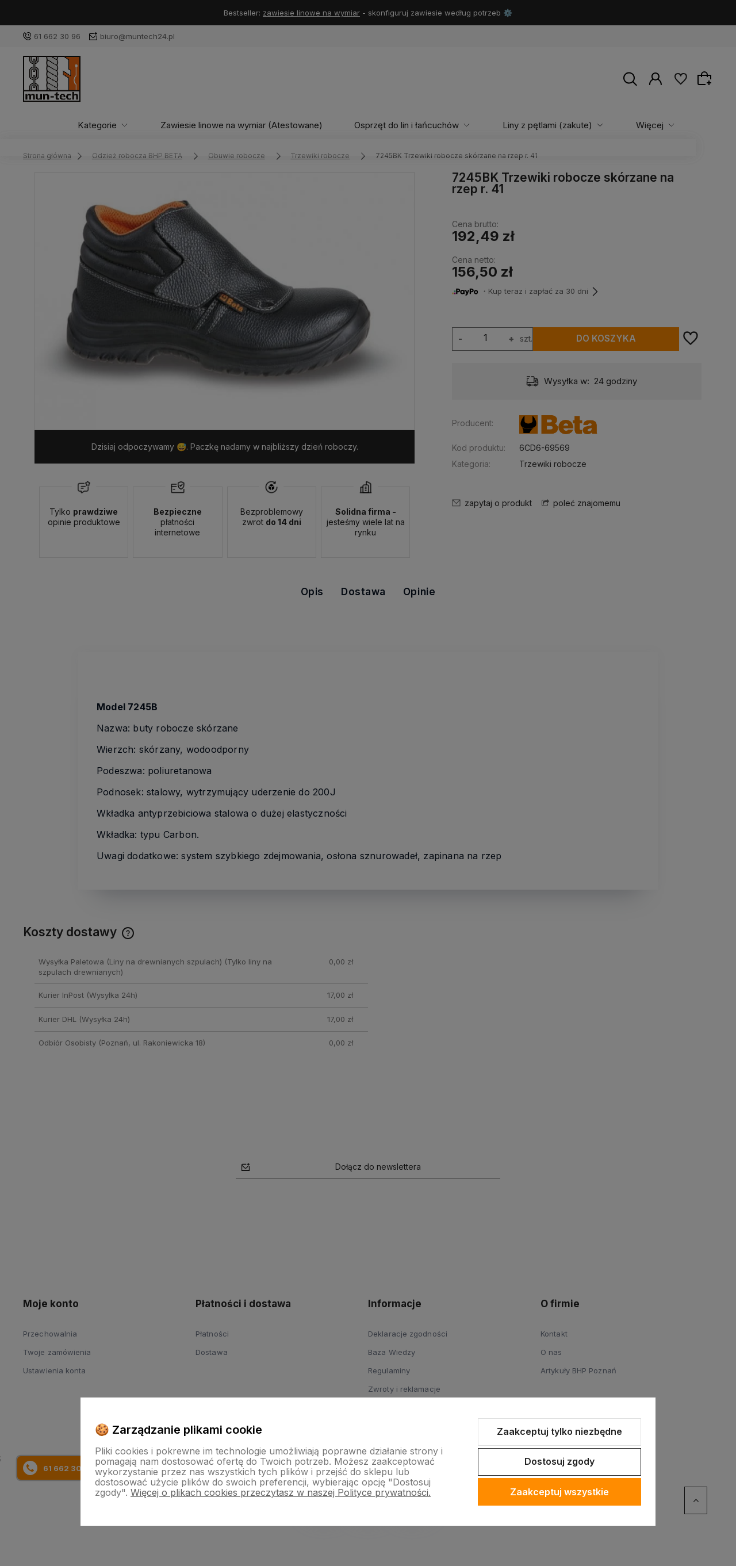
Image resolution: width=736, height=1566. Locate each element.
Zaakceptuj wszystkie (559, 1492)
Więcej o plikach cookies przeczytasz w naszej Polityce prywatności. (281, 1492)
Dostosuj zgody (559, 1461)
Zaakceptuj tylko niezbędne (559, 1431)
